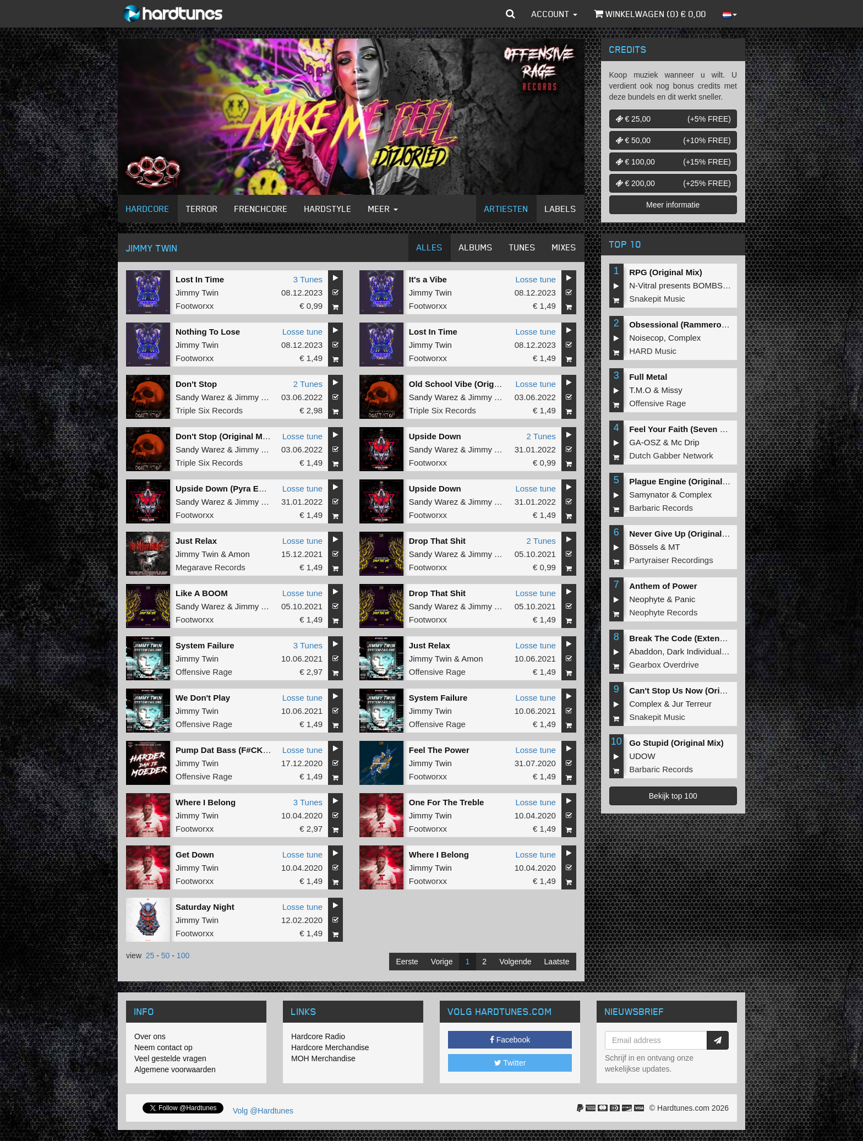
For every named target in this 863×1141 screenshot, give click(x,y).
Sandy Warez (200, 397)
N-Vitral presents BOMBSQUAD (687, 285)
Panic (685, 599)
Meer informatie (673, 204)
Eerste (407, 961)
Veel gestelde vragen (170, 1058)
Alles (430, 247)
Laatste (557, 961)
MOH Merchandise (323, 1058)
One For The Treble (446, 802)
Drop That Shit (437, 540)
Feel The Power (439, 750)
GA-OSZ (645, 442)
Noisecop (646, 337)
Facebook (510, 1039)
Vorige (442, 961)
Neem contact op (163, 1047)
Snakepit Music (657, 298)
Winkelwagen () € (650, 13)
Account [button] (554, 13)
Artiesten (506, 208)
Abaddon (645, 651)
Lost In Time (200, 279)
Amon (239, 554)
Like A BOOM (202, 593)
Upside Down (435, 436)
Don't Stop (196, 384)
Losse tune (535, 279)
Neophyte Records (663, 612)
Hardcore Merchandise (330, 1047)
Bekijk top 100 (673, 795)
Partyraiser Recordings (671, 560)
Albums (476, 247)
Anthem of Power (663, 586)
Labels (560, 208)
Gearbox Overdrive (664, 664)
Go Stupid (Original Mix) (676, 742)
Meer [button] (383, 208)
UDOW (642, 756)
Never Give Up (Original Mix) (685, 533)
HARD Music (652, 351)
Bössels (643, 547)
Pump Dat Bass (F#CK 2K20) (231, 750)
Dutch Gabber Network (671, 455)
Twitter (510, 1062)
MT (674, 547)
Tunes (522, 247)
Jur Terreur (692, 703)
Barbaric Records (661, 507)
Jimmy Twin (197, 292)
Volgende (515, 961)
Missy (672, 390)
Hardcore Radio (318, 1036)
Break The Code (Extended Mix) (691, 638)
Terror (202, 208)
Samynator (649, 494)
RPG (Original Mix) (665, 272)
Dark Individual (694, 651)
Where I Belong (206, 802)
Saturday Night (205, 906)
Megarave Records (210, 567)
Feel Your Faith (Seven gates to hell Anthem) (716, 429)
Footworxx (195, 305)
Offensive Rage (204, 671)
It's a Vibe (428, 279)
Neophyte (646, 599)
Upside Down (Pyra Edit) (223, 488)
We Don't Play (203, 697)
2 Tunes (308, 384)
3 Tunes (308, 279)
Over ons (150, 1036)
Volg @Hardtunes (263, 1110)
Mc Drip (685, 442)
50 (165, 955)
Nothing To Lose (208, 331)
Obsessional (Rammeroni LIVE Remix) (704, 324)
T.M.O (640, 390)
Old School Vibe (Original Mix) (468, 384)
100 (183, 955)
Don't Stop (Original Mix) (224, 436)
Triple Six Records (209, 410)
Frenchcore (261, 208)
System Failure (205, 645)
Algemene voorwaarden (175, 1069)
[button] (510, 14)
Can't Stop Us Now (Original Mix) (693, 690)
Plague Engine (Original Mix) (685, 481)
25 (150, 955)
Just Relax (196, 540)
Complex (684, 337)
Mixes (564, 247)
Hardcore (148, 208)
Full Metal (648, 376)
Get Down (195, 854)
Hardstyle (328, 208)
